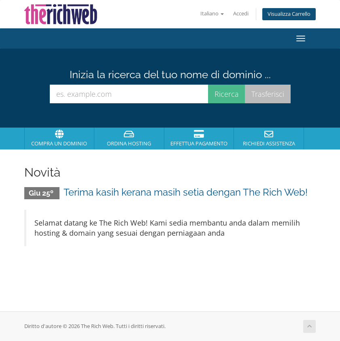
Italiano (212, 13)
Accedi (241, 13)
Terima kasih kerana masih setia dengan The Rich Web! (186, 192)
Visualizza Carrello (289, 14)
